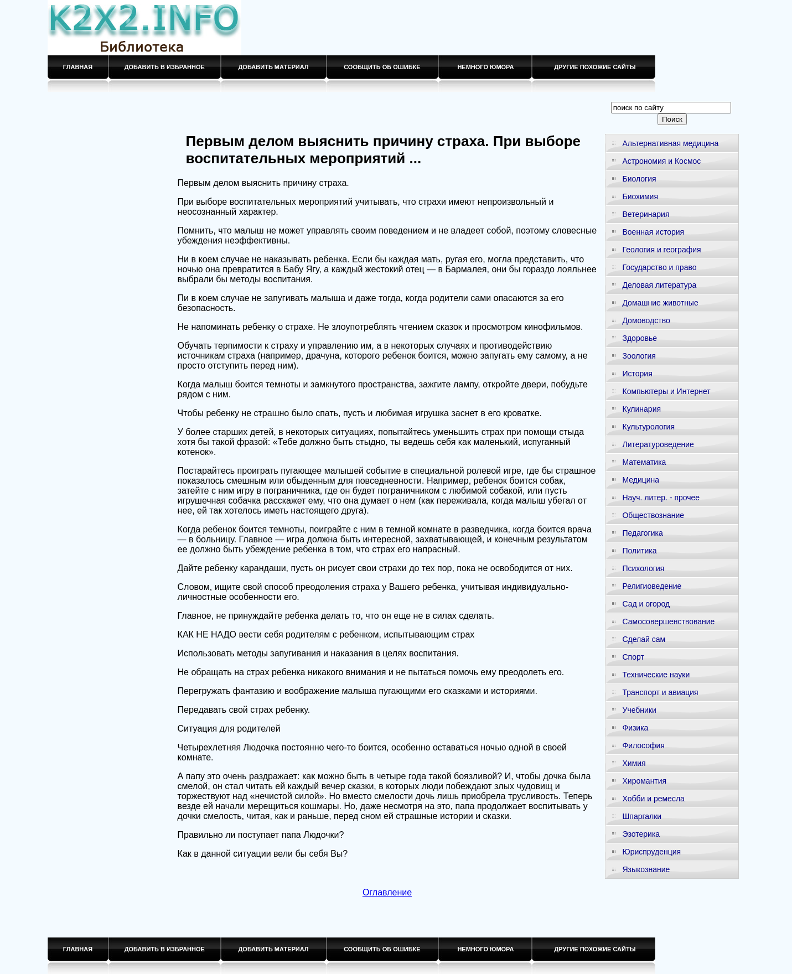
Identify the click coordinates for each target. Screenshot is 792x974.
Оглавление (387, 892)
